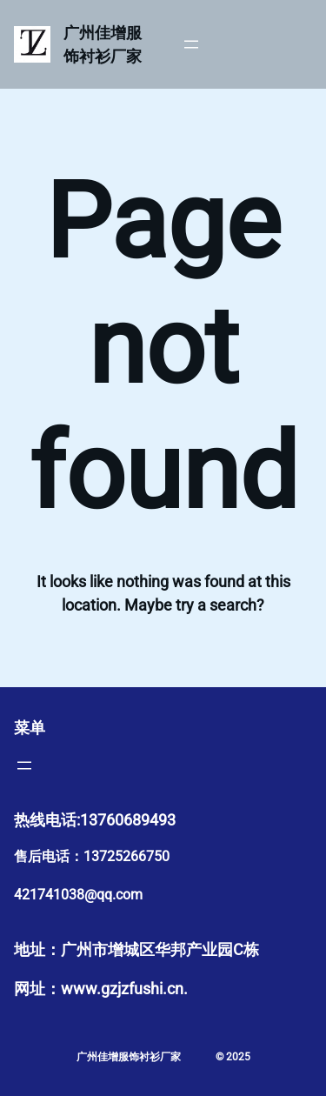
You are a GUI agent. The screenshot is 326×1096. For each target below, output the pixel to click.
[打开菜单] (191, 44)
